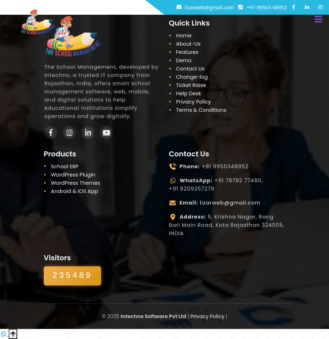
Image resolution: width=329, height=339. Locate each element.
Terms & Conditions (201, 110)
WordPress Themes (75, 183)
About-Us (188, 43)
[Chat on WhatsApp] (4, 334)
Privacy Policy (193, 101)
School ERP (65, 166)
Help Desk (188, 93)
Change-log (192, 77)
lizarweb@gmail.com (230, 202)
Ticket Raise (191, 85)
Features (187, 52)
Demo (184, 60)
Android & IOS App (74, 191)
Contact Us (190, 68)
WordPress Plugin (73, 174)
